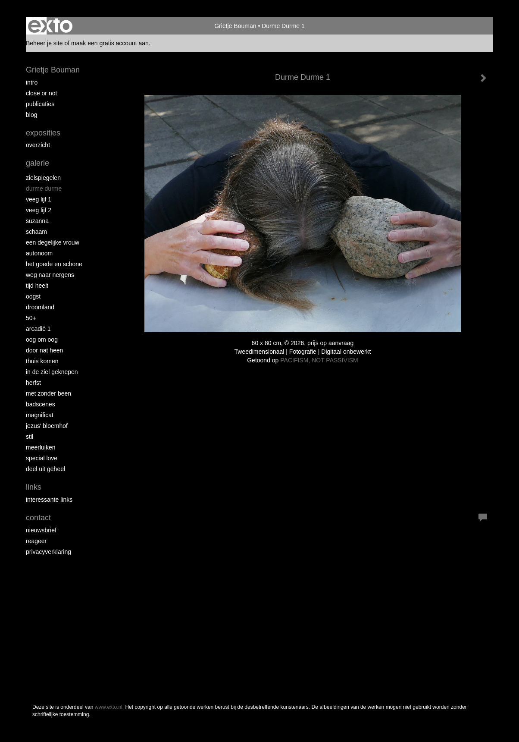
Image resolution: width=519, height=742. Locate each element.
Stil (29, 436)
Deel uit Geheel (45, 468)
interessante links (49, 499)
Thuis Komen (42, 361)
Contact (38, 517)
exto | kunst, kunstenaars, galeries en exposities (50, 26)
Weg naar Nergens (50, 274)
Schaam (36, 231)
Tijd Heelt (37, 285)
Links (33, 487)
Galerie (37, 163)
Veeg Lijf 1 (38, 199)
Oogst (33, 296)
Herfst (33, 382)
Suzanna (37, 220)
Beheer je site (44, 43)
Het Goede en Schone (54, 264)
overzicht (38, 144)
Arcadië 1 (38, 328)
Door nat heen (44, 350)
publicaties (40, 104)
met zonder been (48, 393)
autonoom (39, 253)
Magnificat (39, 415)
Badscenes (40, 404)
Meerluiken (40, 447)
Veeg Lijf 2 (38, 210)
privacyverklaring (48, 551)
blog (31, 114)
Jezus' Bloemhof (47, 425)
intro (32, 82)
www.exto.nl (108, 707)
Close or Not (41, 93)
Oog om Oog (42, 339)
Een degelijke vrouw (52, 242)
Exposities (43, 133)
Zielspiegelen (43, 177)
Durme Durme (44, 188)
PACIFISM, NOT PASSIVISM (319, 360)
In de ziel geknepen (52, 371)
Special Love (41, 458)
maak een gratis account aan (110, 43)
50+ (31, 317)
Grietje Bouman (235, 25)
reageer (36, 541)
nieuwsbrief (41, 530)
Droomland (40, 307)
